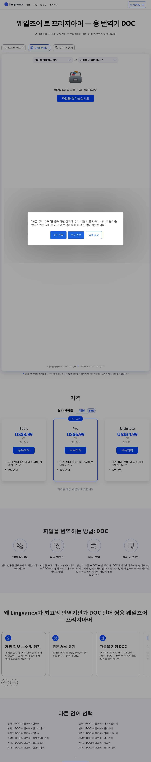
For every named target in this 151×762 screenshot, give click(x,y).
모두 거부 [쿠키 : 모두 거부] (76, 235)
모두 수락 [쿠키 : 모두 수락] (58, 235)
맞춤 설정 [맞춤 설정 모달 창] (94, 235)
